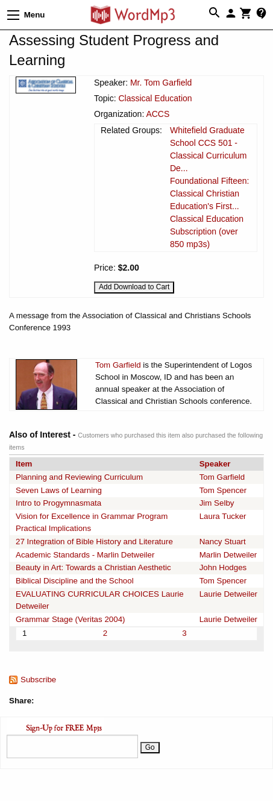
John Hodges (223, 567)
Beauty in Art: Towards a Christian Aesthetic (93, 567)
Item (24, 463)
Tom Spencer (223, 490)
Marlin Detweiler (228, 554)
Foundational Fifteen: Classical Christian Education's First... (209, 193)
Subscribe (38, 679)
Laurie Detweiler (228, 593)
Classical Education (155, 98)
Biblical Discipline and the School (75, 580)
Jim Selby (216, 502)
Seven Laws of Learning (59, 490)
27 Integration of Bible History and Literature (94, 541)
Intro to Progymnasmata (58, 502)
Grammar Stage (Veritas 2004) (70, 619)
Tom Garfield (118, 364)
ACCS (157, 114)
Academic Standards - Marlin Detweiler (85, 554)
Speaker (215, 463)
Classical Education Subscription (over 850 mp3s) (206, 231)
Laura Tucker (222, 516)
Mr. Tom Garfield (161, 82)
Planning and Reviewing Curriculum (79, 477)
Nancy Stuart (222, 541)
